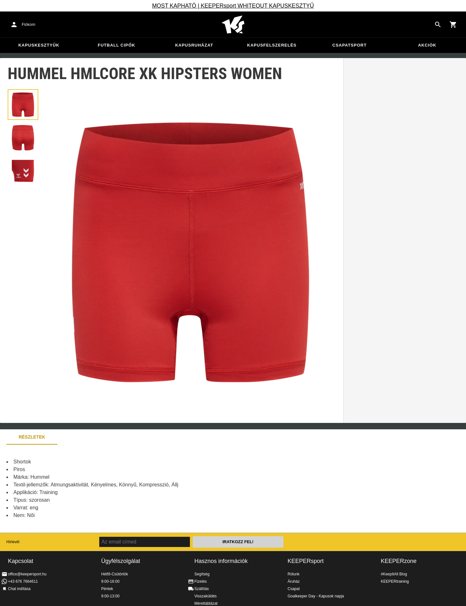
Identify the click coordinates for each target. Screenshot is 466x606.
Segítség (201, 574)
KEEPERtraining (395, 581)
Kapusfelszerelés (272, 45)
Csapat (294, 589)
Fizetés (200, 581)
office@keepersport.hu (27, 574)
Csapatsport (349, 45)
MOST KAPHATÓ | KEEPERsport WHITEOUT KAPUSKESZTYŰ (233, 6)
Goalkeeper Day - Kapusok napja (316, 596)
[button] (23, 104)
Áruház (294, 581)
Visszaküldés (205, 596)
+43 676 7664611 (23, 581)
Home (233, 24)
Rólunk (293, 574)
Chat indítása (19, 589)
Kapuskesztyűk (38, 45)
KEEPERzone (399, 561)
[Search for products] (438, 24)
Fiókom (28, 24)
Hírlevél (12, 542)
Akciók (427, 45)
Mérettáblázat (206, 603)
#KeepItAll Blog (394, 574)
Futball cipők (116, 45)
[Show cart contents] (453, 24)
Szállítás (201, 589)
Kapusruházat (194, 45)
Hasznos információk (221, 561)
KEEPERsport (306, 561)
